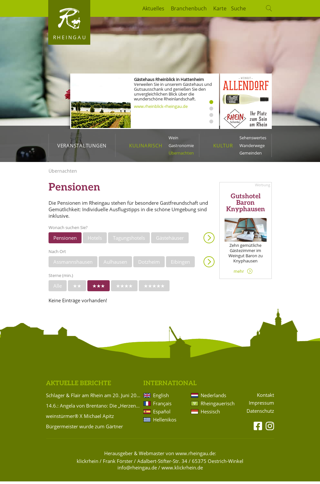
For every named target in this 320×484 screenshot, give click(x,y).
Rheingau (70, 37)
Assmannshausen (73, 264)
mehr (239, 273)
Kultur (223, 145)
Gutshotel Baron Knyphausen (245, 205)
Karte (219, 8)
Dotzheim (149, 264)
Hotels (95, 240)
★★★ (98, 288)
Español (162, 414)
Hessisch (210, 414)
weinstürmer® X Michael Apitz (80, 418)
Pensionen (65, 240)
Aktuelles (153, 8)
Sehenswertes (252, 138)
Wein (173, 138)
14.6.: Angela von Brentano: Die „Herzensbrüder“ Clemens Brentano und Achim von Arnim (93, 408)
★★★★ (124, 288)
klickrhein (87, 463)
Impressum (261, 405)
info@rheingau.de (137, 470)
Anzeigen (209, 240)
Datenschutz (260, 413)
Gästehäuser (170, 240)
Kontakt (265, 397)
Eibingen (180, 264)
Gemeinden (250, 153)
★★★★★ (154, 288)
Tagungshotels (129, 240)
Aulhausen (115, 264)
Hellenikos (164, 422)
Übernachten (181, 153)
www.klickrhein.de (182, 470)
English (161, 398)
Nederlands (213, 398)
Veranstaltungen (81, 145)
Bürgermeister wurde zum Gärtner (84, 429)
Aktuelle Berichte (78, 385)
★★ (77, 288)
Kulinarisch (145, 145)
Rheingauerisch (217, 406)
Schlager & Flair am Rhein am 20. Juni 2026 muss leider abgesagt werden (93, 398)
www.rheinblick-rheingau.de (161, 106)
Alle (57, 288)
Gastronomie (181, 145)
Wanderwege (252, 145)
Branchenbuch (189, 8)
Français (162, 406)
